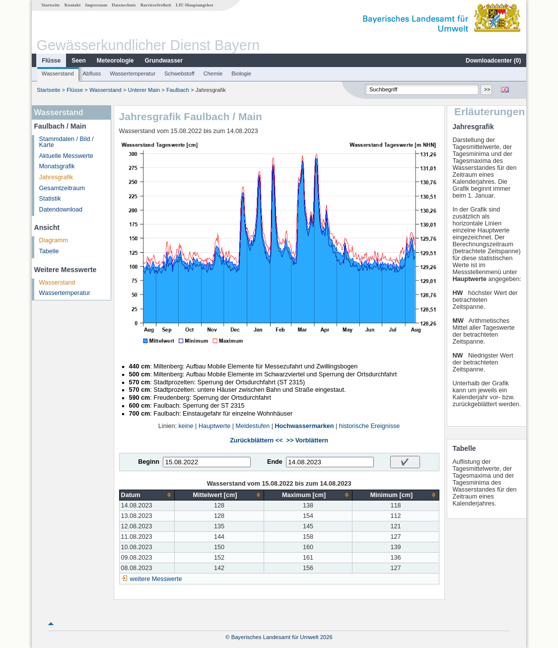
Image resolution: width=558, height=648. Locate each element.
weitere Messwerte (156, 579)
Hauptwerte (214, 426)
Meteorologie (115, 60)
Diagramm (53, 240)
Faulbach (177, 90)
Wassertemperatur (132, 73)
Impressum (96, 4)
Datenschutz (124, 4)
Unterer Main (144, 90)
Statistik (50, 198)
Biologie (241, 73)
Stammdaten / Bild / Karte (66, 142)
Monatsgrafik (57, 166)
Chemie (213, 73)
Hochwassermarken (304, 426)
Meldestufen (253, 426)
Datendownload (61, 209)
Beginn (148, 461)
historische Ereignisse (369, 426)
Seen (78, 60)
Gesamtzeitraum (62, 188)
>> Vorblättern (307, 440)
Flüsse (51, 60)
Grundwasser (164, 60)
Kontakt (73, 4)
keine (185, 426)
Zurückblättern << (256, 440)
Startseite (50, 4)
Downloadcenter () (493, 60)
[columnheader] (147, 495)
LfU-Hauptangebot (194, 4)
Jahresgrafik (56, 177)
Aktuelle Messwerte (66, 155)
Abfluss (92, 73)
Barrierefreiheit (155, 4)
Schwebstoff (179, 73)
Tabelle (49, 251)
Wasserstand (58, 73)
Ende (274, 461)
